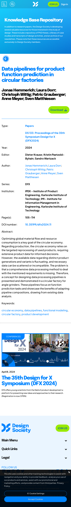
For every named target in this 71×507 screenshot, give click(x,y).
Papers (29, 125)
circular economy (12, 310)
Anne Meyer (48, 173)
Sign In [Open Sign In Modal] (64, 4)
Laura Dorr (54, 165)
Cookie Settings (35, 493)
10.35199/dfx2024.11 (38, 224)
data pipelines (33, 310)
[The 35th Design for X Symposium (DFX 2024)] (35, 385)
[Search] (12, 4)
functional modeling (55, 310)
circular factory (11, 314)
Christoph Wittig (35, 169)
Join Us (53, 4)
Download (58, 109)
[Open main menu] (4, 4)
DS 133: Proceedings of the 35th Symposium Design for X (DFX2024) (45, 136)
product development (35, 314)
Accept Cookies (35, 499)
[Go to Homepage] (35, 3)
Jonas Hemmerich (36, 165)
